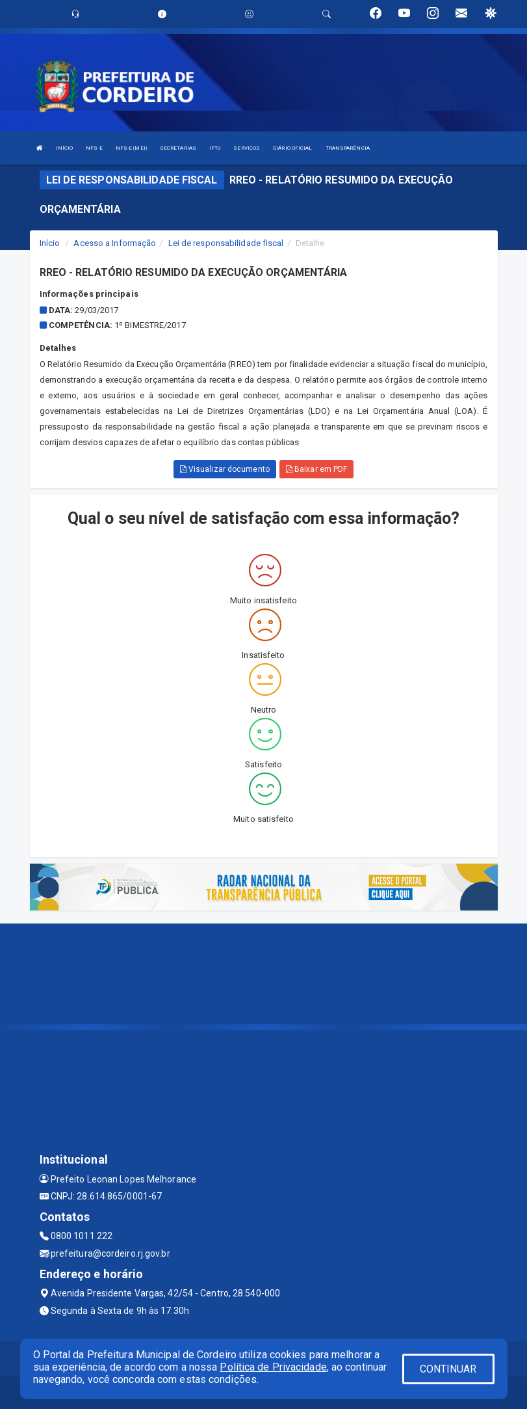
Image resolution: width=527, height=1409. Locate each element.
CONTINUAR (448, 1369)
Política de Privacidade (273, 1367)
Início (50, 243)
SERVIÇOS (246, 148)
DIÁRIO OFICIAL (292, 148)
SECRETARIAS (178, 148)
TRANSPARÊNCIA (348, 148)
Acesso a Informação (114, 243)
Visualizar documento (225, 469)
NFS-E (94, 148)
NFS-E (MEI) (131, 148)
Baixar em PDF (317, 469)
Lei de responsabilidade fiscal (226, 243)
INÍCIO (64, 148)
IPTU (214, 148)
